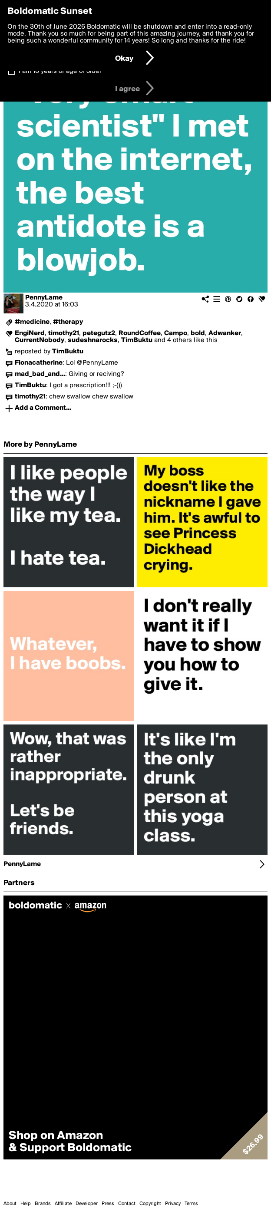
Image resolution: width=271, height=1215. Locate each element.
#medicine (32, 322)
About (10, 1203)
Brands (43, 1203)
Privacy (173, 1203)
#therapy (68, 322)
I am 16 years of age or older (60, 71)
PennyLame (44, 297)
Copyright (150, 1203)
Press (108, 1203)
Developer (87, 1203)
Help (25, 1203)
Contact (127, 1203)
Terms (191, 1203)
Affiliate (63, 1203)
